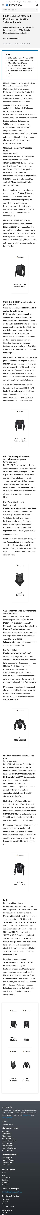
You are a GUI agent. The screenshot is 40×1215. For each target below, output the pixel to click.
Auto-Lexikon (6, 1165)
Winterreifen (6, 1136)
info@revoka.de (7, 1124)
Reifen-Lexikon (7, 1162)
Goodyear (5, 1180)
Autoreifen (26, 1115)
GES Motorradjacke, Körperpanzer (20, 68)
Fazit (9, 76)
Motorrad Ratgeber (28, 2)
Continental (6, 1177)
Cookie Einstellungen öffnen (12, 1192)
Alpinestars (5, 1182)
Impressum (5, 1199)
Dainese (4, 1185)
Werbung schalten (8, 1206)
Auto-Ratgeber (18, 2)
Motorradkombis (7, 1146)
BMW (4, 1173)
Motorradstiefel (7, 1150)
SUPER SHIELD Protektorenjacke (20, 60)
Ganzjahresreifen (7, 1138)
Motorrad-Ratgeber (8, 1160)
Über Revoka (9, 2)
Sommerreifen (6, 1134)
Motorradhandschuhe (9, 1148)
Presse (36, 2)
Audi (3, 1175)
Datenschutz (6, 1201)
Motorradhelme (7, 1118)
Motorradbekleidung (9, 1141)
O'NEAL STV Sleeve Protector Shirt (21, 58)
